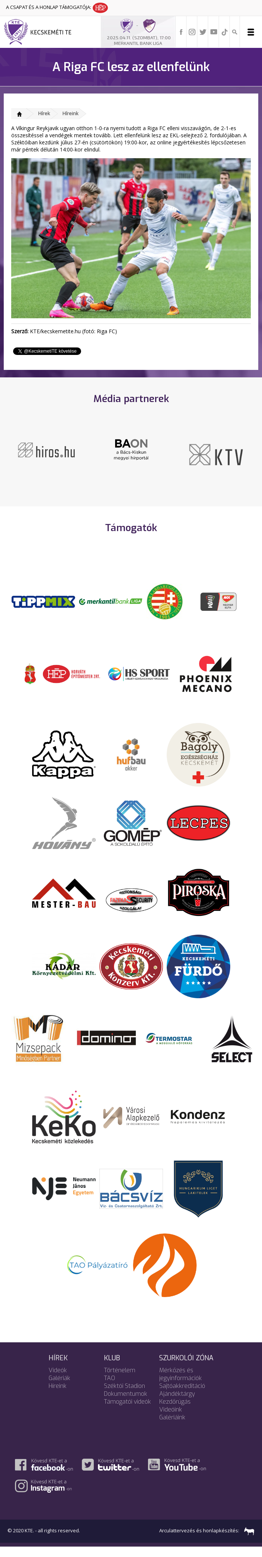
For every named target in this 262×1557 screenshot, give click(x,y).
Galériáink (172, 1427)
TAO (109, 1388)
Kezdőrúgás (175, 1412)
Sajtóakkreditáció (182, 1396)
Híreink (70, 113)
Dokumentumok (125, 1404)
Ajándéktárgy (177, 1404)
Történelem (119, 1380)
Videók (58, 1380)
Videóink (170, 1419)
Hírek (44, 113)
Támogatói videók (127, 1412)
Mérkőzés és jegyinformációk (180, 1384)
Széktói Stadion (124, 1396)
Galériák (59, 1388)
